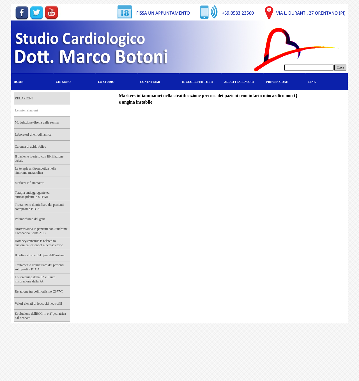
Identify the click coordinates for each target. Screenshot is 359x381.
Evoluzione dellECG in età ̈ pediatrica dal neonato (40, 316)
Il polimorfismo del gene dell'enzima (40, 255)
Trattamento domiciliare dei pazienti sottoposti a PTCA (39, 207)
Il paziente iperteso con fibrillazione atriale (39, 158)
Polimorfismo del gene (30, 219)
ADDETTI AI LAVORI (239, 81)
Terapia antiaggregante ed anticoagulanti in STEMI (32, 195)
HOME (18, 81)
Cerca (340, 67)
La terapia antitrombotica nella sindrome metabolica (35, 170)
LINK (312, 81)
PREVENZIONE (277, 81)
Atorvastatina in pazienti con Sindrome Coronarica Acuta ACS (41, 231)
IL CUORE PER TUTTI (197, 81)
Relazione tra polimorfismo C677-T (39, 291)
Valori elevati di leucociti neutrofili (38, 303)
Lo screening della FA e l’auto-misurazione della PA (36, 279)
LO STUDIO (106, 81)
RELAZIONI (24, 98)
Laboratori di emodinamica (33, 134)
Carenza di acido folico (30, 147)
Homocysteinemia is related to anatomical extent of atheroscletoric (39, 243)
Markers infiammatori (30, 183)
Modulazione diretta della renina (37, 122)
